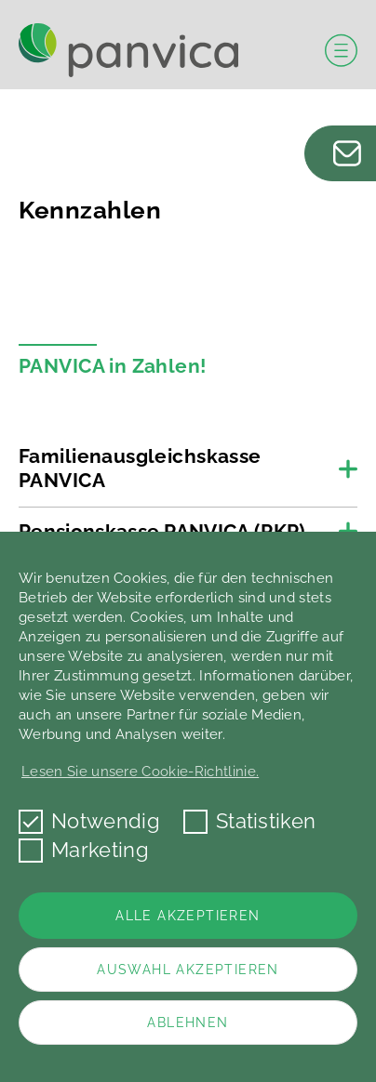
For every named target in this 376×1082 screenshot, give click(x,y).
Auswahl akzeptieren (188, 969)
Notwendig (89, 821)
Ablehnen (187, 1022)
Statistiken (249, 821)
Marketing (84, 850)
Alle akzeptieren (187, 915)
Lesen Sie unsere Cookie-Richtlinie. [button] (140, 771)
